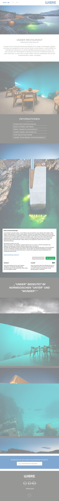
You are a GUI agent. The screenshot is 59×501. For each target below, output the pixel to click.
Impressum (16, 255)
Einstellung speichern (38, 258)
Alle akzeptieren (50, 258)
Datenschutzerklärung (8, 255)
